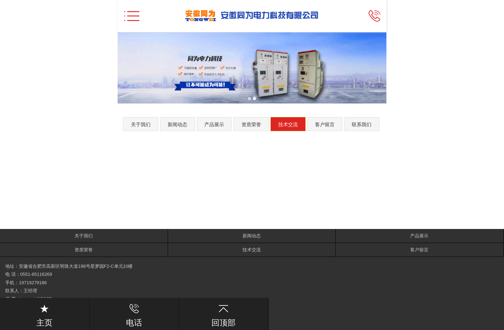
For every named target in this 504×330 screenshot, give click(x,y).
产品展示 (214, 124)
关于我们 (140, 124)
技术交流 (288, 124)
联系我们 (361, 124)
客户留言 (325, 124)
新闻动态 (177, 124)
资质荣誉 (251, 124)
